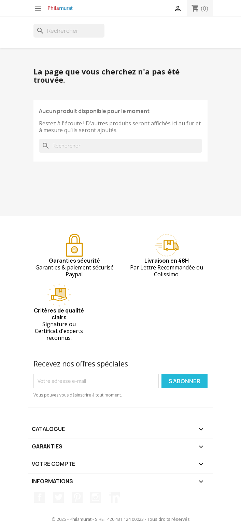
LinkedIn (114, 497)
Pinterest (77, 497)
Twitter (58, 497)
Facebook (39, 497)
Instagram (95, 497)
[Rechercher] (68, 31)
